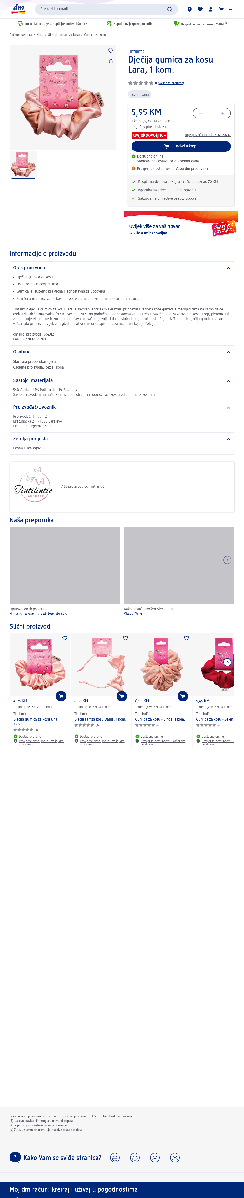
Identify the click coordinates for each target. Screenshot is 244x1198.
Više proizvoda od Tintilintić (58, 486)
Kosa (40, 35)
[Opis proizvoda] (122, 268)
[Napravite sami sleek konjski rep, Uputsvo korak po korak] (65, 572)
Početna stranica (21, 35)
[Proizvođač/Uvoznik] (122, 407)
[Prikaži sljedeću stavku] (227, 662)
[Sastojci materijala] (122, 381)
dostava (160, 127)
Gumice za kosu (95, 35)
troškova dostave (120, 1116)
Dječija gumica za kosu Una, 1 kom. (36, 722)
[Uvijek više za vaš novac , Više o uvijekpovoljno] (181, 230)
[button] (231, 9)
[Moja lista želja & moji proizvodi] (200, 9)
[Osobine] (122, 352)
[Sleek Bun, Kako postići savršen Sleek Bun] (179, 572)
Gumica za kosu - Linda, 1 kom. (160, 720)
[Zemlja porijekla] (122, 439)
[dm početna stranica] (18, 9)
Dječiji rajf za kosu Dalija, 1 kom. (100, 720)
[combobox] (106, 9)
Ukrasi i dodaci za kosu (64, 35)
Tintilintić (136, 51)
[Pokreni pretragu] (169, 9)
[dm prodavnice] (190, 9)
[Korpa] (221, 9)
